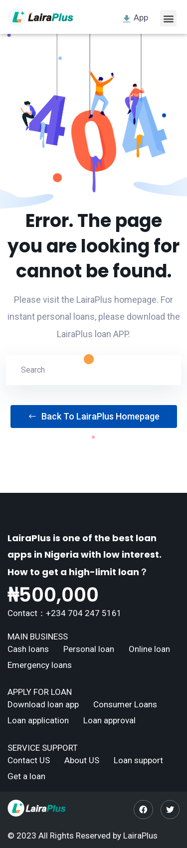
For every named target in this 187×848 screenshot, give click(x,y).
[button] (168, 18)
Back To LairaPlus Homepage (94, 416)
